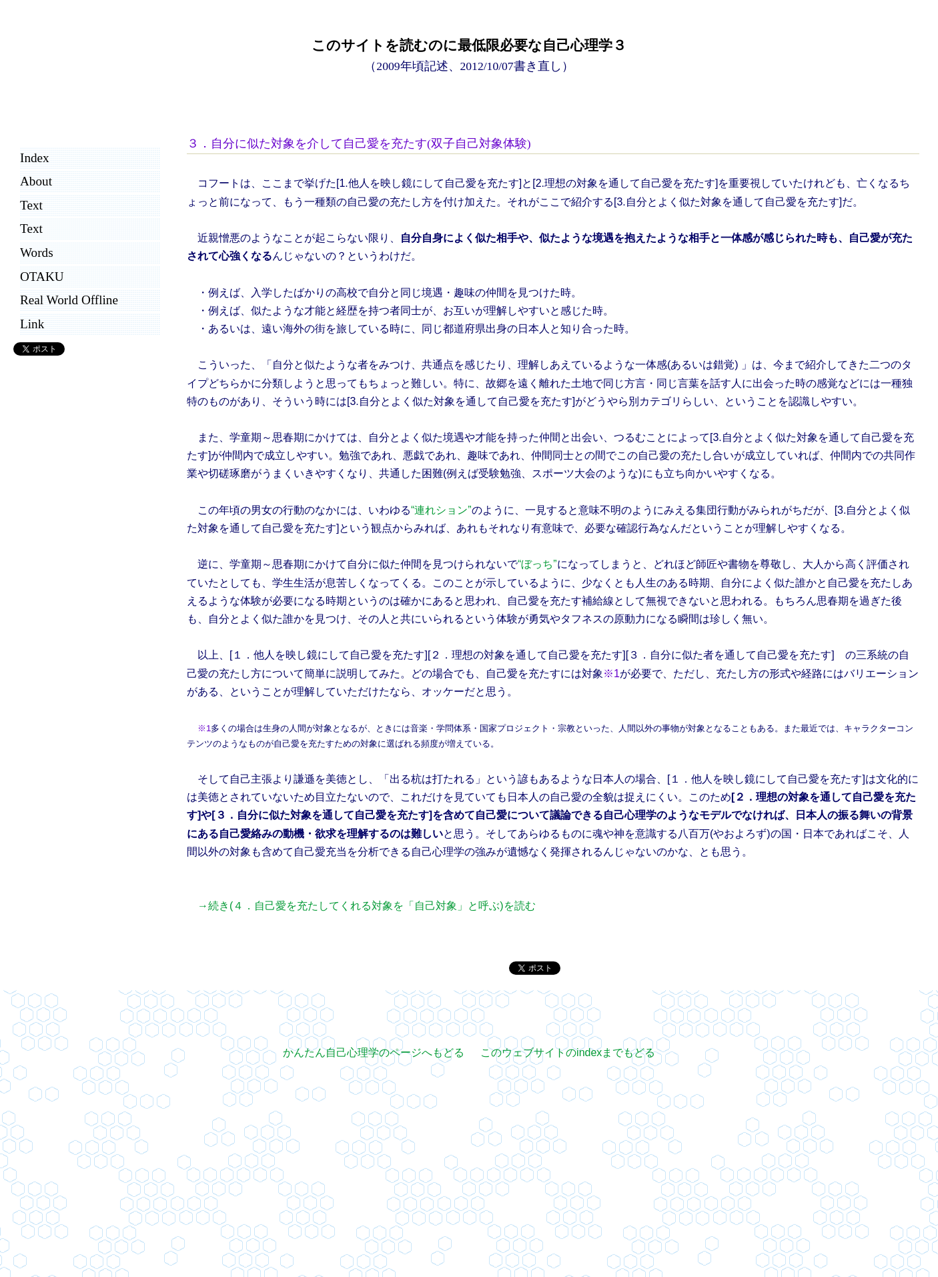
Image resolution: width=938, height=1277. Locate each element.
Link (32, 324)
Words (36, 253)
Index (34, 158)
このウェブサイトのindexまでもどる (567, 1052)
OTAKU (42, 277)
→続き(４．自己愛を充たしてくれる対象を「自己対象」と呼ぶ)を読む (366, 905)
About (36, 181)
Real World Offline (69, 300)
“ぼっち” (537, 564)
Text (31, 205)
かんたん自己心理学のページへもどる (373, 1052)
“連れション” (441, 510)
